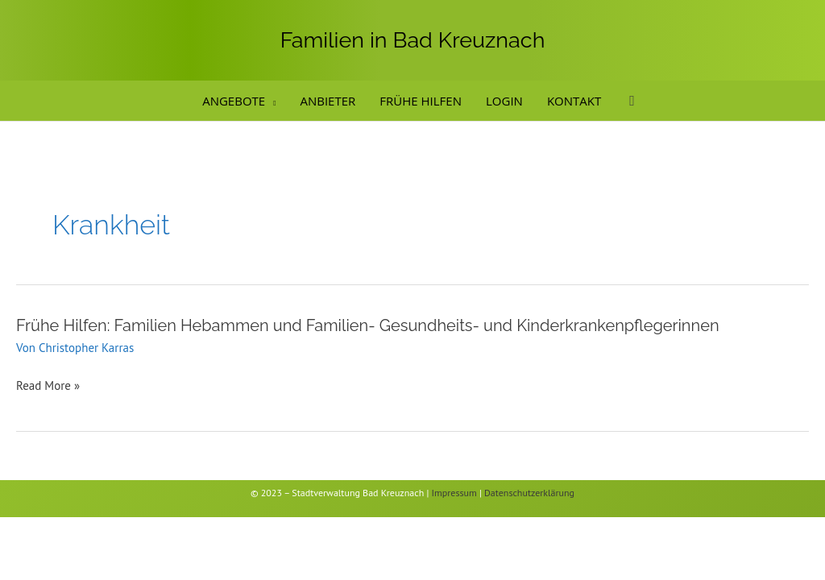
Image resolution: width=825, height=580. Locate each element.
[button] (270, 101)
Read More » (48, 386)
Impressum (454, 493)
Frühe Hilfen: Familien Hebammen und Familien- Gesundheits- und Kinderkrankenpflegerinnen (367, 325)
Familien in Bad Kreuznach (412, 39)
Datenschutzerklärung (529, 493)
